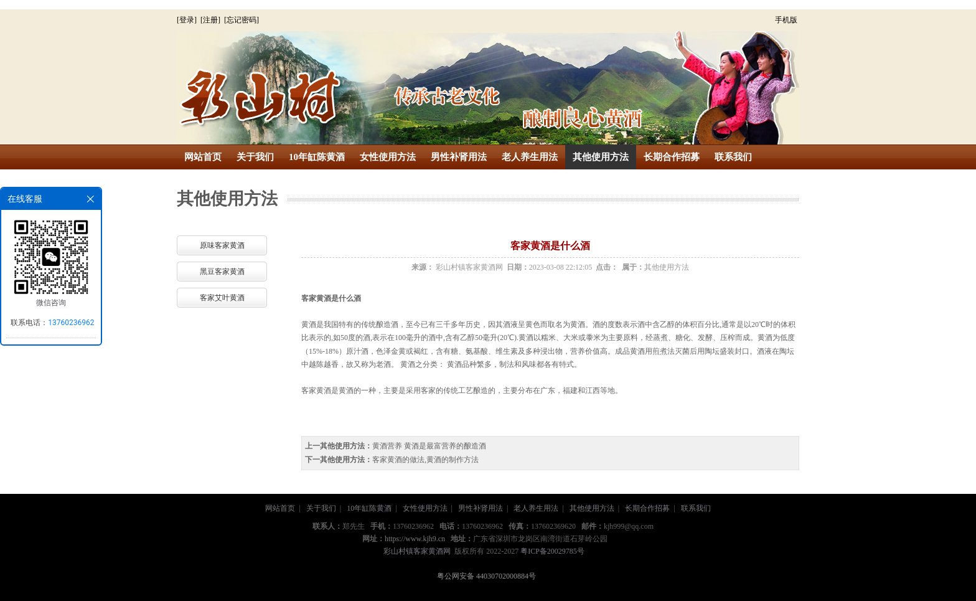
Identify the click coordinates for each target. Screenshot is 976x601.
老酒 (383, 364)
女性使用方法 (388, 157)
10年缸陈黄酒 (317, 157)
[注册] (211, 20)
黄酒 (323, 298)
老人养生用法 (530, 157)
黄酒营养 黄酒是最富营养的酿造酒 (429, 446)
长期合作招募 (672, 157)
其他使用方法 (601, 157)
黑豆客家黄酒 (222, 271)
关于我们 (255, 157)
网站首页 (203, 157)
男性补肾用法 (459, 157)
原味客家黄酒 (222, 245)
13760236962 (71, 322)
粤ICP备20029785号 (552, 551)
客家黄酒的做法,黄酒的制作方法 (425, 459)
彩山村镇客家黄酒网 (469, 267)
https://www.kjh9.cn (415, 538)
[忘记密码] (241, 20)
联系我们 (733, 157)
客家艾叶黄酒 (222, 297)
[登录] (188, 20)
